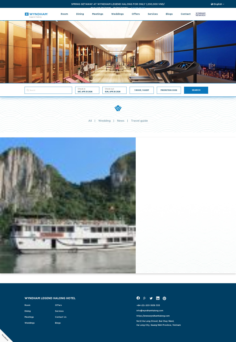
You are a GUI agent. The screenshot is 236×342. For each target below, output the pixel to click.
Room (64, 13)
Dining (80, 13)
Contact (186, 13)
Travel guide (139, 120)
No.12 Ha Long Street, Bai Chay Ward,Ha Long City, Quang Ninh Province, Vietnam (159, 323)
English (217, 3)
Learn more (92, 7)
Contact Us (60, 316)
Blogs (58, 322)
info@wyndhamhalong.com (150, 310)
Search (196, 90)
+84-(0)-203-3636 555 (148, 305)
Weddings (117, 13)
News (120, 120)
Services (153, 13)
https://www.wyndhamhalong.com (153, 315)
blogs (169, 13)
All (90, 120)
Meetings (97, 13)
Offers (136, 13)
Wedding (104, 120)
